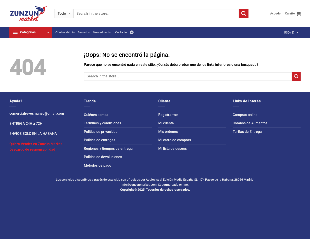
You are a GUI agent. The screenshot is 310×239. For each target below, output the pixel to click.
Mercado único (102, 32)
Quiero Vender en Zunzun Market (35, 144)
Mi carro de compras (174, 140)
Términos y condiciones (102, 123)
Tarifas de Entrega (247, 132)
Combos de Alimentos (250, 123)
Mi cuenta (166, 123)
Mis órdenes (168, 132)
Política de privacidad (101, 132)
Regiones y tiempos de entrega (108, 148)
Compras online (245, 115)
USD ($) (289, 32)
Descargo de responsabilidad (32, 149)
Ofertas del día (65, 32)
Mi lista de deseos (172, 148)
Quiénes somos (96, 115)
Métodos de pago (97, 165)
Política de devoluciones (103, 157)
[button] (276, 13)
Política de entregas (99, 140)
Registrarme (168, 115)
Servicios (84, 32)
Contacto (121, 32)
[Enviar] (243, 13)
